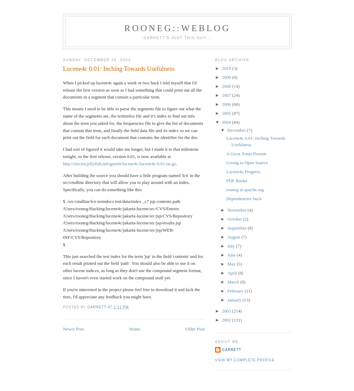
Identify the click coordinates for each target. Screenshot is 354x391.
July (231, 246)
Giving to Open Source (247, 162)
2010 (227, 68)
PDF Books (236, 180)
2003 (227, 311)
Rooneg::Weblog (177, 28)
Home (134, 329)
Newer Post (73, 329)
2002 (227, 320)
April (232, 273)
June (232, 255)
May (232, 264)
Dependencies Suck (243, 198)
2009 (227, 77)
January (235, 299)
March (233, 282)
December (237, 130)
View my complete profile (245, 360)
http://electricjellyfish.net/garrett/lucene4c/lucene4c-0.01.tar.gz (119, 163)
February (236, 291)
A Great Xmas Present (246, 153)
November (237, 210)
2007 (227, 95)
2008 (227, 86)
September (237, 228)
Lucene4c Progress (243, 171)
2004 (227, 122)
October (235, 219)
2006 (227, 104)
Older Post (195, 329)
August (234, 237)
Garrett (231, 350)
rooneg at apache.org (244, 189)
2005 (227, 113)
